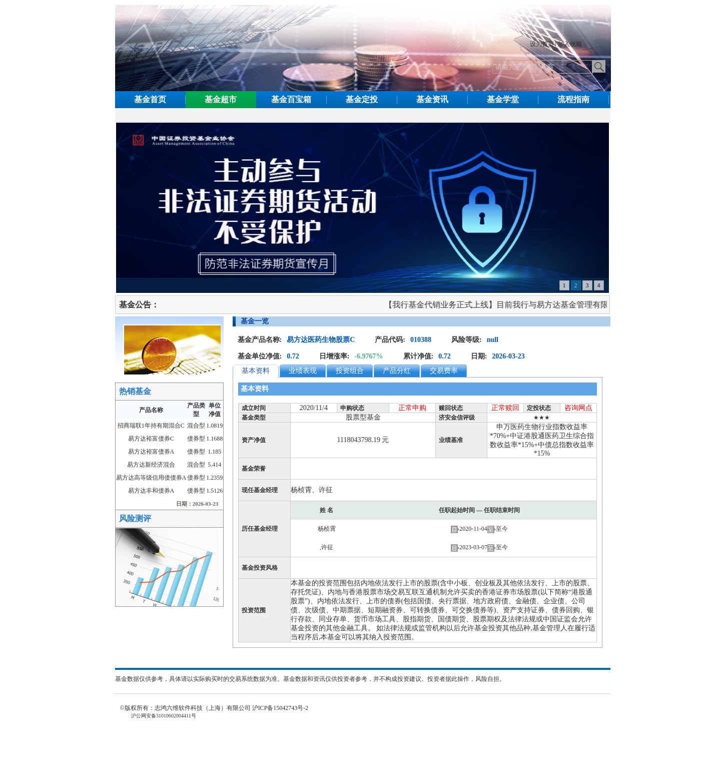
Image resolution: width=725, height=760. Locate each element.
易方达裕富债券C (151, 438)
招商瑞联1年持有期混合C (151, 425)
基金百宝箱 (291, 99)
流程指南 (573, 99)
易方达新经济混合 (151, 464)
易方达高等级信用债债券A (151, 477)
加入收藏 (570, 44)
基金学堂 (503, 99)
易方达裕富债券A (151, 451)
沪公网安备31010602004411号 (163, 715)
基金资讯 (432, 99)
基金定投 (362, 99)
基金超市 (221, 99)
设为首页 (542, 44)
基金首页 (150, 99)
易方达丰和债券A (151, 490)
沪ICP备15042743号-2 (283, 707)
